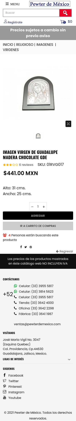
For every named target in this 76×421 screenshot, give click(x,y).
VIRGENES (11, 49)
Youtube (12, 398)
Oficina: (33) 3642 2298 (34, 308)
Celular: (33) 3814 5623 (33, 291)
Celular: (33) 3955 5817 (33, 286)
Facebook (13, 375)
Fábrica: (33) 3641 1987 (33, 314)
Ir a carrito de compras (38, 226)
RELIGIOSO (26, 44)
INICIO (9, 44)
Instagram (13, 392)
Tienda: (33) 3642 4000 (34, 303)
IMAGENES (46, 44)
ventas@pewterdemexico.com (37, 324)
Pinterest (12, 386)
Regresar (64, 251)
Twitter (11, 381)
